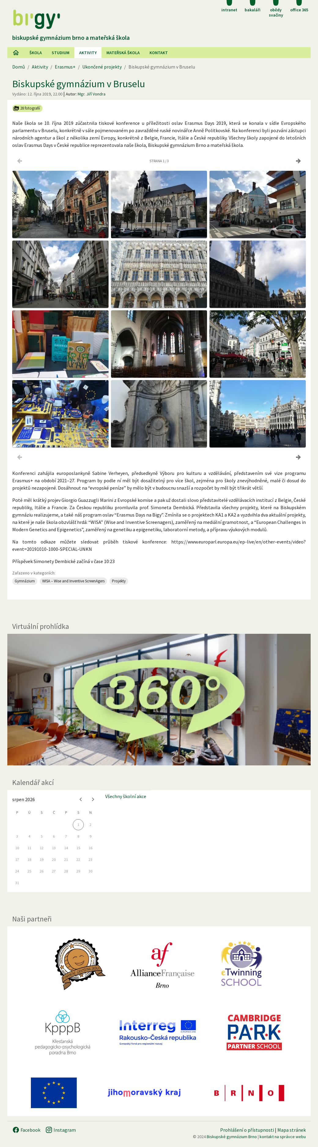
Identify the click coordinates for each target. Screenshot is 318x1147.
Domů (18, 67)
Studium (60, 52)
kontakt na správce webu (283, 1136)
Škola (35, 52)
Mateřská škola (123, 52)
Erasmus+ (65, 67)
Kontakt (159, 52)
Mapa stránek (291, 1130)
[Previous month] (81, 799)
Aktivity (40, 67)
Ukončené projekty (102, 67)
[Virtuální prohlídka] (159, 699)
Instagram (60, 1130)
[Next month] (93, 799)
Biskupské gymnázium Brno (232, 1136)
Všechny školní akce (125, 796)
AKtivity (88, 52)
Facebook (26, 1130)
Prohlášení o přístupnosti (247, 1130)
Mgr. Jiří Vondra (91, 94)
